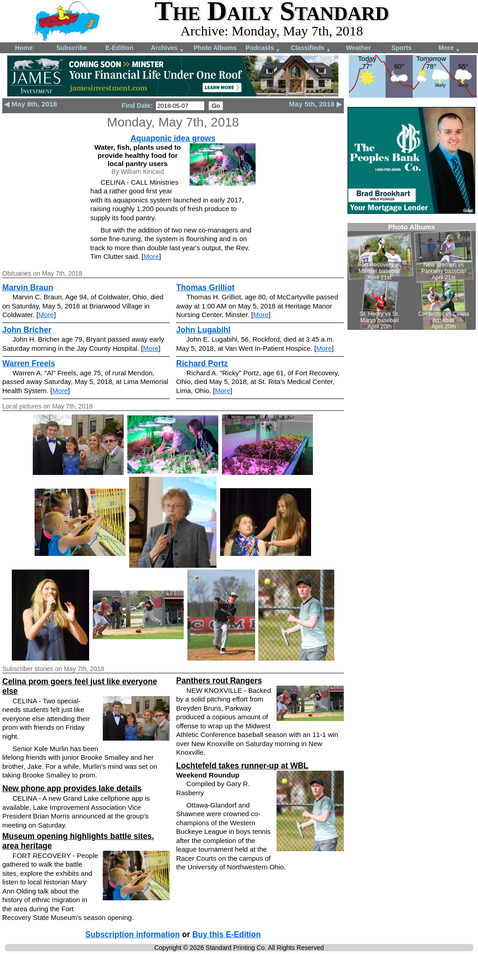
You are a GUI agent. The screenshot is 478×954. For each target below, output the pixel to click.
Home (24, 47)
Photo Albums (215, 47)
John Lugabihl (203, 329)
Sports (402, 47)
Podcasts (263, 48)
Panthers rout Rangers (219, 680)
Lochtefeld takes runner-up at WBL (242, 765)
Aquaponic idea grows (173, 138)
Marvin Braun (27, 287)
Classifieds (311, 48)
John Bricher (26, 329)
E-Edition (119, 47)
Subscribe (71, 47)
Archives (167, 48)
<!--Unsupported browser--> (411, 276)
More (449, 48)
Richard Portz (202, 363)
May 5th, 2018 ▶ (315, 104)
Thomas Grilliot (205, 287)
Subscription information (132, 934)
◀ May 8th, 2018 (30, 104)
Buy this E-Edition (226, 934)
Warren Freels (28, 363)
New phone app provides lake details (71, 788)
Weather (358, 47)
